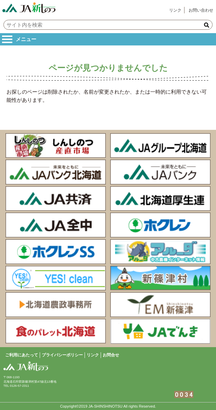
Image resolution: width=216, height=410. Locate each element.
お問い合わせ (201, 10)
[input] (108, 25)
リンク (175, 10)
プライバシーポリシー (62, 355)
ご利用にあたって (21, 355)
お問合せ (111, 355)
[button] (206, 25)
